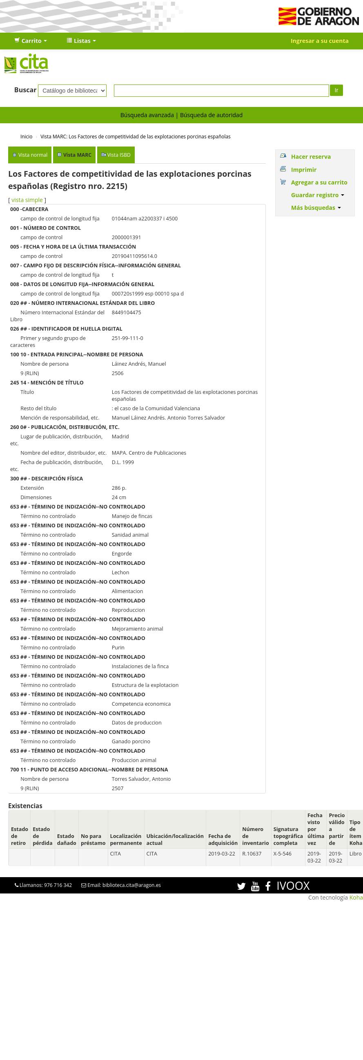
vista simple (27, 200)
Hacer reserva (311, 156)
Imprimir (303, 169)
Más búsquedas (316, 207)
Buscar (25, 90)
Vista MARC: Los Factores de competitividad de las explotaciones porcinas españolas (135, 136)
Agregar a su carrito (319, 182)
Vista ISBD (119, 154)
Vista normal (32, 154)
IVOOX (293, 885)
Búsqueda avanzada (147, 115)
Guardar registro (317, 195)
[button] (30, 41)
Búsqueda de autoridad (211, 115)
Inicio (26, 136)
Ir (337, 90)
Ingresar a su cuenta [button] (320, 40)
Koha (356, 897)
